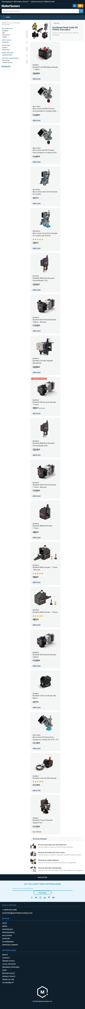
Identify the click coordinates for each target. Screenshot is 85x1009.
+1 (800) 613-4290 (49, 1)
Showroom (7, 929)
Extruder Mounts (7, 62)
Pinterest (49, 897)
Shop (4, 923)
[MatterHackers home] (42, 992)
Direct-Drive (6, 50)
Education (7, 935)
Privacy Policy (8, 976)
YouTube (53, 897)
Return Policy (8, 973)
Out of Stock (37, 832)
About (5, 955)
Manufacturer (7, 28)
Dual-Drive (5, 42)
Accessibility (8, 983)
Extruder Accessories (10, 58)
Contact (6, 958)
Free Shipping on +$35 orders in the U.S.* (15, 1)
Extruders (57, 23)
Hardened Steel (7, 55)
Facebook (32, 897)
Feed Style (6, 45)
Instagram (40, 897)
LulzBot (4, 37)
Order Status (8, 961)
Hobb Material (7, 53)
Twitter (36, 897)
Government (8, 942)
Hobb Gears (6, 60)
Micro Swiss (6, 35)
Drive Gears (6, 40)
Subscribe (43, 893)
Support (6, 939)
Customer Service (36, 1)
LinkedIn (45, 897)
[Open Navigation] (6, 17)
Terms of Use (8, 979)
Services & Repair (10, 945)
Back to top (42, 877)
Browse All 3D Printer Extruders (11, 23)
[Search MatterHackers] (81, 11)
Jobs (4, 970)
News (4, 926)
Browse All (6, 66)
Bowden (4, 47)
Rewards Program (10, 967)
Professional (8, 932)
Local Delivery (9, 964)
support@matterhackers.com (17, 913)
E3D (3, 33)
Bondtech (5, 31)
